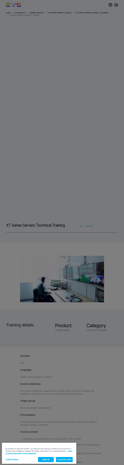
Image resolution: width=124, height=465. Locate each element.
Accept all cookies (64, 459)
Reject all (45, 459)
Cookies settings (12, 459)
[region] (39, 453)
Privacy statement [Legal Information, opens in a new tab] (29, 453)
